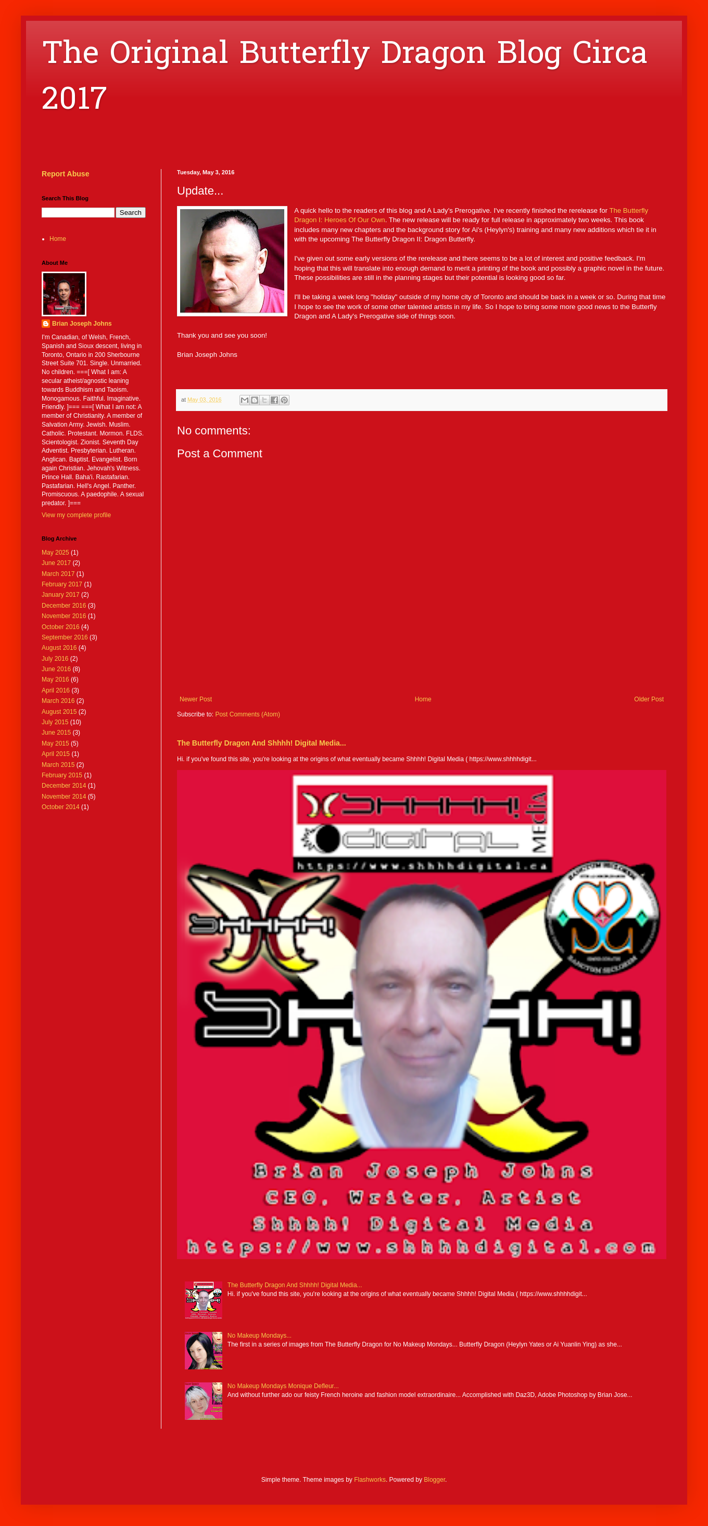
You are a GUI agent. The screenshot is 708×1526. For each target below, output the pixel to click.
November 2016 (64, 616)
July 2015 (55, 722)
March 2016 (58, 700)
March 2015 (58, 764)
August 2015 (59, 711)
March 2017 (58, 574)
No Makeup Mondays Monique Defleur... (283, 1386)
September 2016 (65, 637)
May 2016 (55, 679)
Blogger (434, 1479)
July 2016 (55, 658)
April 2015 (56, 754)
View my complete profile (76, 515)
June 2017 (56, 563)
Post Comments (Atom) (247, 714)
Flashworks (370, 1479)
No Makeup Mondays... (259, 1335)
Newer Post (196, 699)
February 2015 (62, 775)
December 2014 (64, 785)
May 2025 (55, 552)
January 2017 (61, 594)
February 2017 (62, 584)
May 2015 (55, 743)
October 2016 (61, 627)
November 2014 (64, 796)
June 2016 (56, 669)
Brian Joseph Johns (82, 323)
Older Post (649, 699)
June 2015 (56, 732)
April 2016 (56, 690)
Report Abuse (65, 174)
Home (423, 699)
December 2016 (64, 605)
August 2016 (59, 647)
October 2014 (61, 807)
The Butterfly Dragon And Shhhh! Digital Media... (261, 743)
